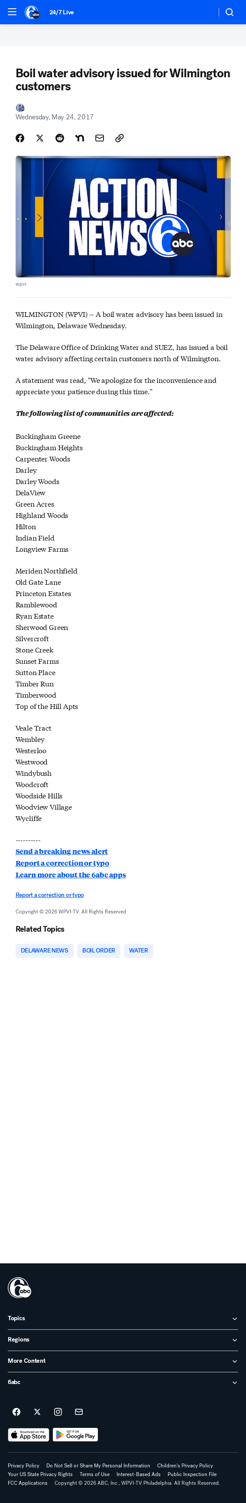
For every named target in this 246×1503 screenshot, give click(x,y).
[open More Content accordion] (123, 1361)
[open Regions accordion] (123, 1340)
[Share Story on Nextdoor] (79, 138)
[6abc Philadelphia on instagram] (58, 1412)
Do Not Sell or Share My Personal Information (98, 1465)
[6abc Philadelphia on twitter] (37, 1412)
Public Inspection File (192, 1474)
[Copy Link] (119, 138)
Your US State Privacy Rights (40, 1474)
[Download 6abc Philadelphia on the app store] (28, 1435)
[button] (12, 11)
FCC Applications (28, 1483)
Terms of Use (95, 1474)
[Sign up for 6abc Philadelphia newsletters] (78, 1412)
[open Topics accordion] (123, 1318)
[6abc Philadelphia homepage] (33, 12)
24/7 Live (61, 12)
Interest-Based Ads (139, 1474)
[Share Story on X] (39, 138)
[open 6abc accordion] (123, 1382)
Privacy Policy (23, 1465)
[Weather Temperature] (203, 12)
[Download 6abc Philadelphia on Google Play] (75, 1435)
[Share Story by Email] (99, 138)
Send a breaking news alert (62, 851)
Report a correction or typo (63, 863)
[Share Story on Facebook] (20, 138)
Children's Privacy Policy (185, 1465)
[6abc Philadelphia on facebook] (16, 1412)
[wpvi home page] (19, 1287)
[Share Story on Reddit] (59, 138)
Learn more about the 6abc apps (71, 875)
